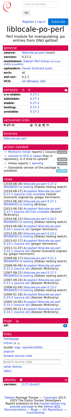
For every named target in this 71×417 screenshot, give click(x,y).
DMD (7, 64)
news (8, 179)
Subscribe (58, 21)
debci (7, 371)
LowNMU (17, 64)
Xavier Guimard (33, 68)
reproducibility (32, 347)
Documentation (15, 409)
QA (42, 81)
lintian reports (35, 163)
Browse (33, 81)
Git (24, 81)
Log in (41, 21)
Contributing (35, 412)
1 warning (36, 163)
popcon (9, 351)
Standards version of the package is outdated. (35, 169)
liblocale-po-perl (33, 52)
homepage (11, 338)
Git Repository (53, 409)
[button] (5, 152)
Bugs (34, 409)
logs (17, 347)
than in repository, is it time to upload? (35, 158)
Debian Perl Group (36, 61)
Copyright (50, 397)
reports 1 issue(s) (35, 152)
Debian (10, 397)
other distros (13, 366)
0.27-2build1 (31, 384)
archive (55, 61)
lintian (8, 343)
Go (26, 12)
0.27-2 (34, 94)
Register (28, 21)
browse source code (18, 355)
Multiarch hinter (19, 152)
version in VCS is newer (25, 156)
